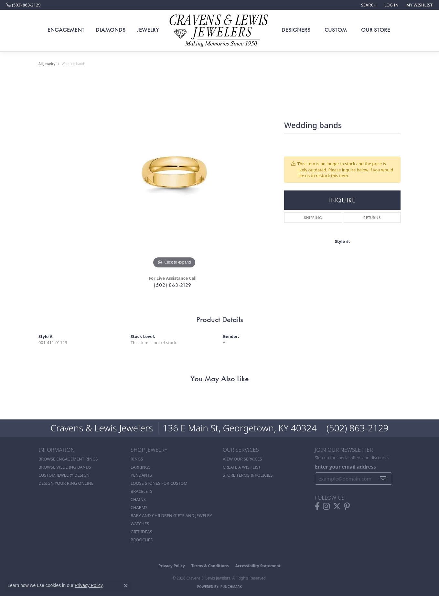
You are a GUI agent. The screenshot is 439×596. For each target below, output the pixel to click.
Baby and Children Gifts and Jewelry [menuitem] (171, 515)
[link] (23, 5)
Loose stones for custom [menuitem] (159, 483)
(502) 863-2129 (172, 285)
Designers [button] (296, 29)
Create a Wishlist (242, 467)
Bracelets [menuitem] (141, 491)
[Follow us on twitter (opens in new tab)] (337, 506)
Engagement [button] (66, 29)
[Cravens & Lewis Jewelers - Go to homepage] (219, 30)
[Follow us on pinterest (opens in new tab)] (347, 506)
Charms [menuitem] (139, 507)
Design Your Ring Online (65, 483)
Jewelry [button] (148, 29)
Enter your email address (345, 466)
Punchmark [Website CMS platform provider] (231, 586)
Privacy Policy (171, 566)
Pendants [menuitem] (141, 475)
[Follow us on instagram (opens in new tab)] (326, 506)
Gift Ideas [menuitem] (141, 532)
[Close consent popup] (126, 586)
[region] (174, 173)
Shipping (313, 217)
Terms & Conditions (210, 566)
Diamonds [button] (110, 29)
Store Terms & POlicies (248, 475)
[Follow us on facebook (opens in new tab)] (317, 506)
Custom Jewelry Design (64, 475)
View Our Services (242, 459)
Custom (336, 29)
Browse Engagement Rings (68, 459)
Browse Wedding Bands (64, 467)
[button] (368, 5)
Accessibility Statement (258, 566)
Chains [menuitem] (138, 499)
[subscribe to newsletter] (383, 478)
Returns (372, 217)
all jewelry (46, 63)
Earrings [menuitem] (141, 467)
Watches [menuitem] (140, 523)
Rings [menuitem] (137, 459)
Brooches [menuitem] (142, 540)
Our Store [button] (375, 29)
